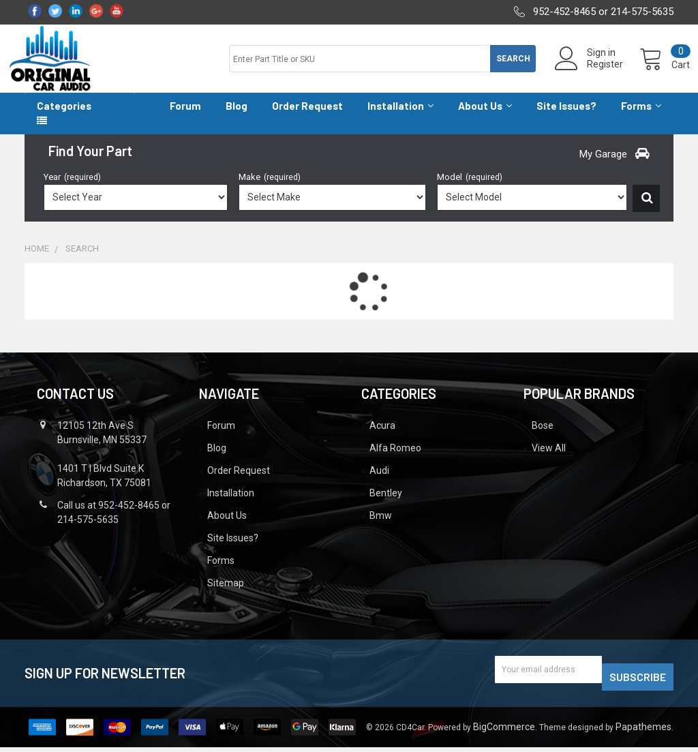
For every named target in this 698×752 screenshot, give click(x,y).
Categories (64, 118)
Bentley (385, 505)
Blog (236, 118)
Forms (641, 118)
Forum (185, 118)
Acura (382, 437)
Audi (379, 482)
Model (469, 189)
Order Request (307, 118)
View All (549, 460)
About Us (485, 118)
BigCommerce (504, 731)
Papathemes (643, 731)
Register (589, 72)
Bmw (380, 527)
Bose (542, 437)
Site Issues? (566, 118)
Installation (400, 118)
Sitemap (225, 595)
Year (72, 189)
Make (270, 189)
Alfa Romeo (395, 460)
